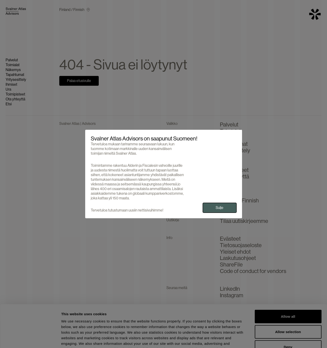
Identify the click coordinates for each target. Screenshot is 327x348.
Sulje (219, 207)
